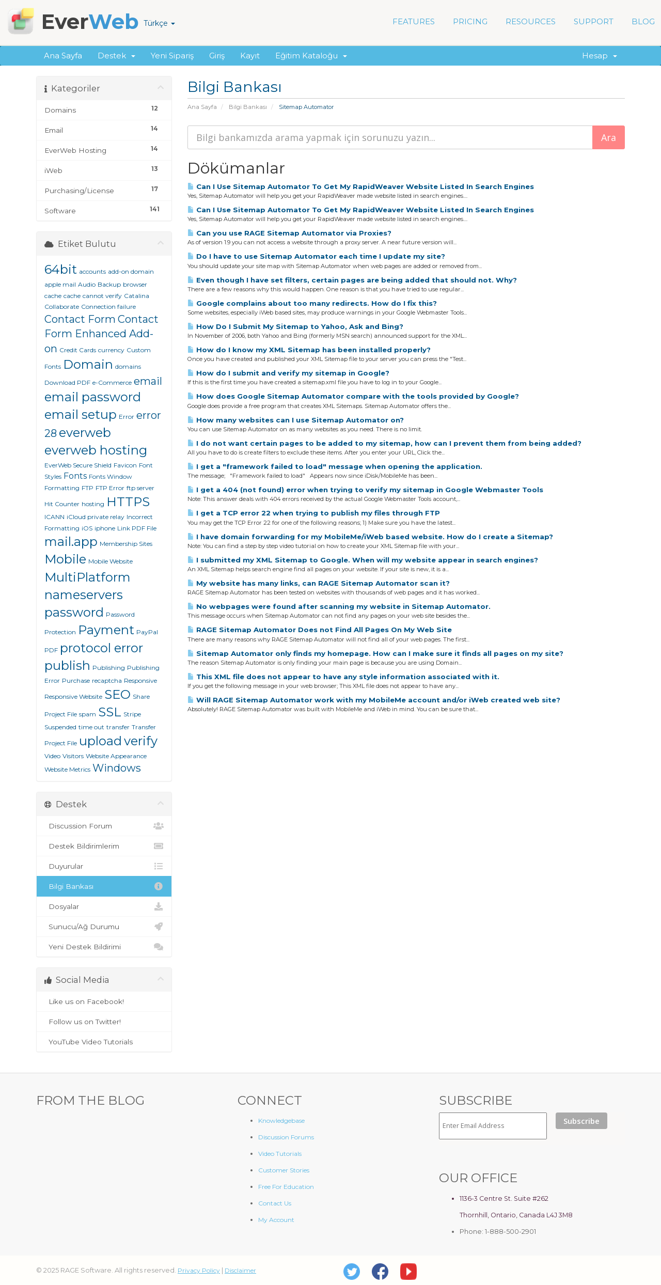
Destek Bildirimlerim (104, 846)
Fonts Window (110, 476)
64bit (60, 269)
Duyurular (104, 866)
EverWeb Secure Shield (78, 465)
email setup (80, 414)
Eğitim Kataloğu (311, 55)
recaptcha (107, 680)
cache (72, 296)
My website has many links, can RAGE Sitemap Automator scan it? (318, 583)
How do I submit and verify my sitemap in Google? (288, 373)
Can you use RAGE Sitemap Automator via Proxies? (289, 233)
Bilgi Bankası (248, 107)
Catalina (136, 296)
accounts (92, 271)
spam (87, 714)
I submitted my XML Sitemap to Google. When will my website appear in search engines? (362, 560)
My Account (276, 1220)
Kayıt (250, 55)
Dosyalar (104, 906)
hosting (93, 504)
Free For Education (286, 1186)
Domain (88, 364)
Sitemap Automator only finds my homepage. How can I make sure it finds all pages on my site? (375, 653)
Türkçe (159, 23)
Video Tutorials (280, 1153)
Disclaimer (240, 1270)
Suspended (60, 727)
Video (52, 756)
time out (91, 727)
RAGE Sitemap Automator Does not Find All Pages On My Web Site (319, 629)
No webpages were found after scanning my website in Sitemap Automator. (339, 606)
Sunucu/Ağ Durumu (104, 926)
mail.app (71, 541)
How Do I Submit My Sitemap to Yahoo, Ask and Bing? (295, 326)
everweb (85, 432)
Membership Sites (126, 543)
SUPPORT (593, 21)
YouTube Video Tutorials (104, 1042)
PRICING (470, 21)
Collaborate (61, 306)
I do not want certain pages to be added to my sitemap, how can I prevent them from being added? (384, 443)
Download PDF (67, 382)
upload (100, 740)
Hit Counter (62, 504)
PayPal (147, 632)
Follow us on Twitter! (104, 1021)
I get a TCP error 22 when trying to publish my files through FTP (313, 513)
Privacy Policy (199, 1270)
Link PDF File (136, 528)
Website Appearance (116, 756)
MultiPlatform (87, 577)
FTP (87, 488)
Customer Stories (283, 1170)
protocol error (101, 647)
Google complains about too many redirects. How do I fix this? (312, 303)
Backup (109, 284)
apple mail (60, 284)
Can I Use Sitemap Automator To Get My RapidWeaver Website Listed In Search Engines (360, 186)
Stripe (132, 714)
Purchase (76, 680)
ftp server (140, 488)
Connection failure (108, 306)
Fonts (75, 476)
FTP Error (110, 488)
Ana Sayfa (63, 55)
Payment (106, 629)
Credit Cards (77, 350)
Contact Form (80, 319)
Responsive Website (73, 696)
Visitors (73, 756)
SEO (117, 694)
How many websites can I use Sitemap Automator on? (295, 420)
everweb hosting (95, 450)
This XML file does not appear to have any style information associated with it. (343, 676)
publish (67, 665)
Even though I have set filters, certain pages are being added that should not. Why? (352, 280)
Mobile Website (110, 561)
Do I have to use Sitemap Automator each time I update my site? (316, 256)
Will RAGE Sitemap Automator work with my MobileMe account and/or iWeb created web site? (373, 700)
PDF (51, 650)
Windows (116, 768)
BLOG (643, 21)
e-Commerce (112, 382)
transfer (118, 727)
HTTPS (128, 501)
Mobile (65, 559)
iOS (87, 528)
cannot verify (102, 296)
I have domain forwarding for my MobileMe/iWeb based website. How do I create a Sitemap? (370, 536)
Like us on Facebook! (104, 1001)
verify (141, 740)
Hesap (599, 55)
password (74, 612)
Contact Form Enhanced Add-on (101, 334)
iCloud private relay (95, 517)
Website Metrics (67, 769)
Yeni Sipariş (172, 55)
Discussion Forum (104, 826)
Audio (87, 284)
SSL (109, 711)
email (148, 381)
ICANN (54, 517)
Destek (116, 55)
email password (92, 396)
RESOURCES (531, 21)
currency (111, 350)
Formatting (62, 488)
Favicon (125, 465)
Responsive (140, 680)
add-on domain (131, 271)
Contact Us (274, 1203)
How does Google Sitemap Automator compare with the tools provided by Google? (353, 396)
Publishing (108, 667)
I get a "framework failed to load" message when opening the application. (334, 466)
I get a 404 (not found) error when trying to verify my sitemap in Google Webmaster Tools (365, 489)
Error (126, 416)
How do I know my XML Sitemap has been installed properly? (309, 350)
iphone (105, 528)
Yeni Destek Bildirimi (104, 947)
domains (128, 366)
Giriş (217, 55)
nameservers (83, 594)
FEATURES (413, 21)
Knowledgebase (281, 1120)
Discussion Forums (286, 1137)
